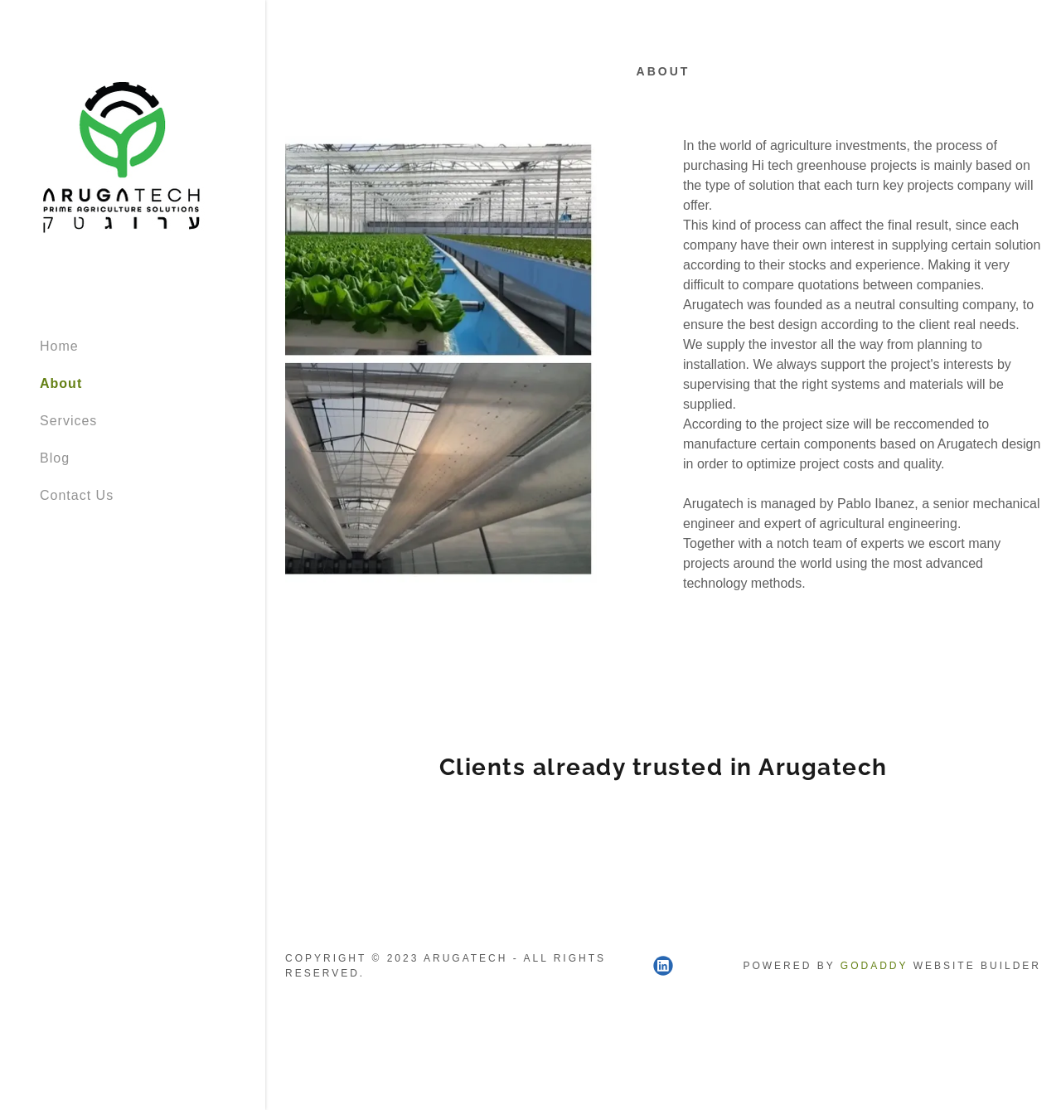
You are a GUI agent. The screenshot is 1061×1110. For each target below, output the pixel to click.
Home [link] (59, 346)
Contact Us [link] (77, 495)
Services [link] (68, 421)
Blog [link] (55, 458)
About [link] (61, 383)
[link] (122, 161)
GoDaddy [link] (874, 966)
